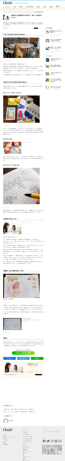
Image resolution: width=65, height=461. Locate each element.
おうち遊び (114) (23, 409)
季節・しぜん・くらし (26, 451)
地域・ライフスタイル (26, 447)
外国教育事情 (25, 449)
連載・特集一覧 (5, 444)
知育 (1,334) (32, 411)
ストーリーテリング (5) (8, 411)
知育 (42, 30)
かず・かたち (52, 61)
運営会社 (4, 435)
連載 (51, 6)
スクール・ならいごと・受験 (54, 34)
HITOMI (5, 28)
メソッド (7, 6)
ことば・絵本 (25, 432)
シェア (9, 358)
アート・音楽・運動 (53, 89)
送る (37, 358)
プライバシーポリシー (6, 440)
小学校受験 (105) (24, 411)
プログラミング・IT (26, 445)
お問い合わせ (5, 438)
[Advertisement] (23, 391)
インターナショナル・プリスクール (55, 33)
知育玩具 (24, 458)
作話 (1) (17, 411)
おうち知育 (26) (15, 409)
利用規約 (4, 442)
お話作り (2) (31, 409)
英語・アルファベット (53, 69)
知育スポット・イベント (26, 456)
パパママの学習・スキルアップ (27, 440)
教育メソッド (25, 453)
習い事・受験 (29, 6)
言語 (20, 6)
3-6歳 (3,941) (7, 409)
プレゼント (24, 443)
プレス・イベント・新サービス (27, 441)
